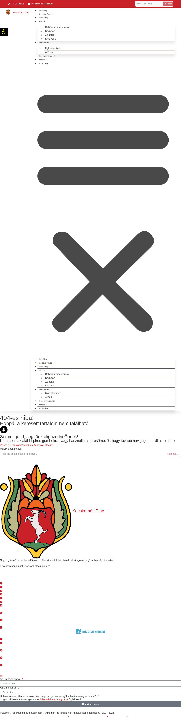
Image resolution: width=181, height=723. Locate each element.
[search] (148, 4)
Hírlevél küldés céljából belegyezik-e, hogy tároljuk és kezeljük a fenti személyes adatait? (48, 696)
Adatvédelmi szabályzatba (54, 699)
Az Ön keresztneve (10, 679)
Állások (49, 52)
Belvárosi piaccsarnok (57, 27)
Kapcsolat (43, 63)
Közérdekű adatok (47, 56)
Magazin (43, 60)
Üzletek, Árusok (46, 14)
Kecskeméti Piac (21, 12)
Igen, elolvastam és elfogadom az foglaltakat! (42, 699)
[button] (103, 210)
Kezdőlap (43, 10)
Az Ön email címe (10, 688)
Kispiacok (50, 38)
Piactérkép (43, 18)
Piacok (42, 21)
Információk (44, 42)
